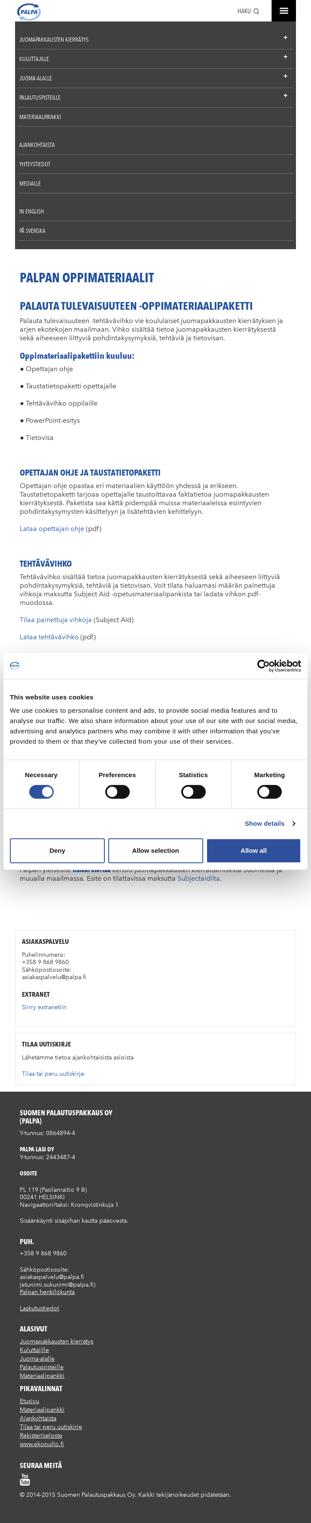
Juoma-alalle (35, 78)
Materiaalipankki (40, 116)
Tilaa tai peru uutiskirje (53, 1073)
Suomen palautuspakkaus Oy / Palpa (29, 12)
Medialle (30, 183)
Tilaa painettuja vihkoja (56, 620)
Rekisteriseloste (41, 1435)
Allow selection (155, 850)
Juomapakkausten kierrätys (53, 39)
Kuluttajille (34, 58)
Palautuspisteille (40, 97)
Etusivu (29, 1401)
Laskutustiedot (39, 1308)
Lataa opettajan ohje (52, 529)
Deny (57, 850)
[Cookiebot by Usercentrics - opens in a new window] (263, 665)
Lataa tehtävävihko (49, 637)
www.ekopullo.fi (42, 1444)
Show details (265, 823)
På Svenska (32, 230)
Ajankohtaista (37, 144)
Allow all (254, 850)
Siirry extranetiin (44, 1007)
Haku (244, 11)
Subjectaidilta (198, 878)
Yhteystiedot (34, 164)
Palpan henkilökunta (47, 1292)
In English (31, 211)
